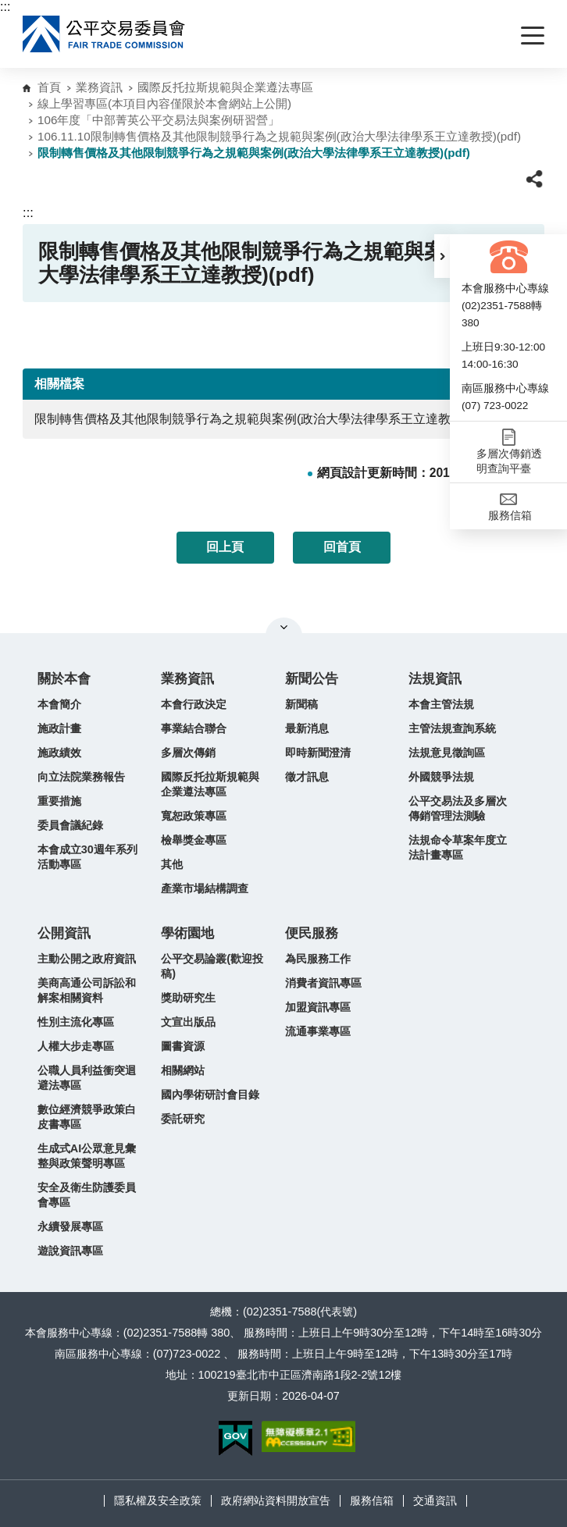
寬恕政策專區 (193, 816)
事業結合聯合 (193, 728)
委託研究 (183, 1118)
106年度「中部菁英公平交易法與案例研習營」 (158, 119)
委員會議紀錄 (70, 825)
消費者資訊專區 (323, 983)
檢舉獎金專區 (193, 840)
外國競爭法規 (441, 777)
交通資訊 (435, 1500)
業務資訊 (99, 87)
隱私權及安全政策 (157, 1500)
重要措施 (59, 801)
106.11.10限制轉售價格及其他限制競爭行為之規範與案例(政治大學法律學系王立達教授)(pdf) (279, 136)
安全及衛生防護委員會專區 (86, 1194)
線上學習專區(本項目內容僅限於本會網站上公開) (164, 103)
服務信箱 (372, 1500)
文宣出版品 (188, 1022)
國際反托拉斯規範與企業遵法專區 (225, 87)
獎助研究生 (188, 997)
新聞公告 (311, 678)
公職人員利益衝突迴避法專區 (86, 1077)
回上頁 (225, 546)
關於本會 (64, 678)
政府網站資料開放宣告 (275, 1500)
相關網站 (183, 1070)
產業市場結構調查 (204, 888)
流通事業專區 (318, 1031)
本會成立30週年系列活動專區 (87, 856)
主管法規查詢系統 (452, 728)
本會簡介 (59, 704)
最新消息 (307, 728)
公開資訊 (64, 933)
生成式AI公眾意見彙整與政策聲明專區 (86, 1155)
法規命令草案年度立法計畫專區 (457, 847)
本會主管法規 (441, 704)
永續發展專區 (70, 1226)
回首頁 (342, 546)
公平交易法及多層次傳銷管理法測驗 (457, 808)
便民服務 (311, 933)
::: (5, 6)
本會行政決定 (193, 704)
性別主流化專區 (75, 1022)
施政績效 (59, 752)
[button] (442, 256)
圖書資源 (183, 1046)
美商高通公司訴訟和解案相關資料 (86, 990)
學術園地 (187, 933)
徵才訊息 (307, 777)
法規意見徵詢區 (446, 752)
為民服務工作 (318, 958)
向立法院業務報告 (81, 777)
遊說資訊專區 (70, 1250)
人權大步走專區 (75, 1046)
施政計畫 (59, 728)
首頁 (49, 87)
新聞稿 (301, 704)
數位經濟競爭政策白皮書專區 (86, 1116)
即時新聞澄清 (318, 752)
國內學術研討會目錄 (210, 1094)
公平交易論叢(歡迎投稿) (212, 966)
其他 (172, 864)
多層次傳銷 (188, 752)
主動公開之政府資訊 (86, 958)
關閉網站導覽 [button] (284, 627)
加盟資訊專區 (318, 1007)
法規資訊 (435, 678)
